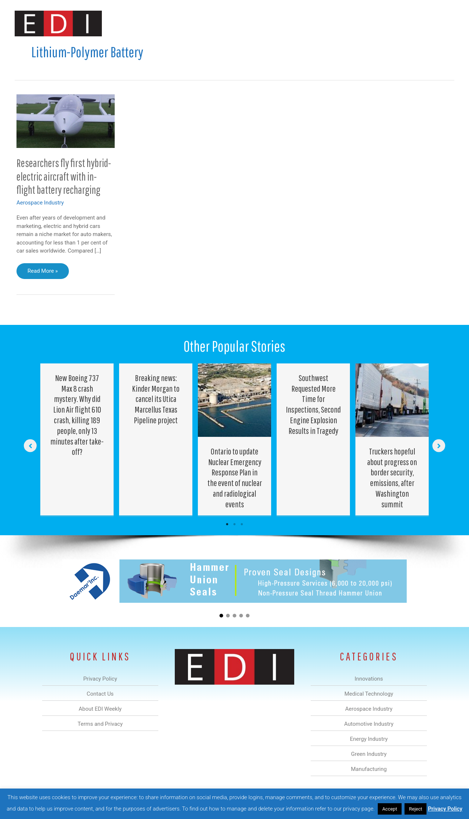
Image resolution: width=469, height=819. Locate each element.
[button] (443, 23)
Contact (415, 23)
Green (315, 23)
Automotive (253, 23)
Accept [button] (389, 809)
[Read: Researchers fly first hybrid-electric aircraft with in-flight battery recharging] (65, 120)
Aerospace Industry (40, 202)
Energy (287, 23)
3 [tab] (241, 524)
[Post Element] (77, 439)
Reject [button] (415, 809)
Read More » (42, 273)
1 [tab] (227, 524)
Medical (182, 23)
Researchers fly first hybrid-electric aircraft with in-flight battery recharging (63, 176)
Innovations (148, 23)
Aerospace (215, 23)
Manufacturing (351, 23)
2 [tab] (234, 524)
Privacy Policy (445, 808)
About (386, 23)
